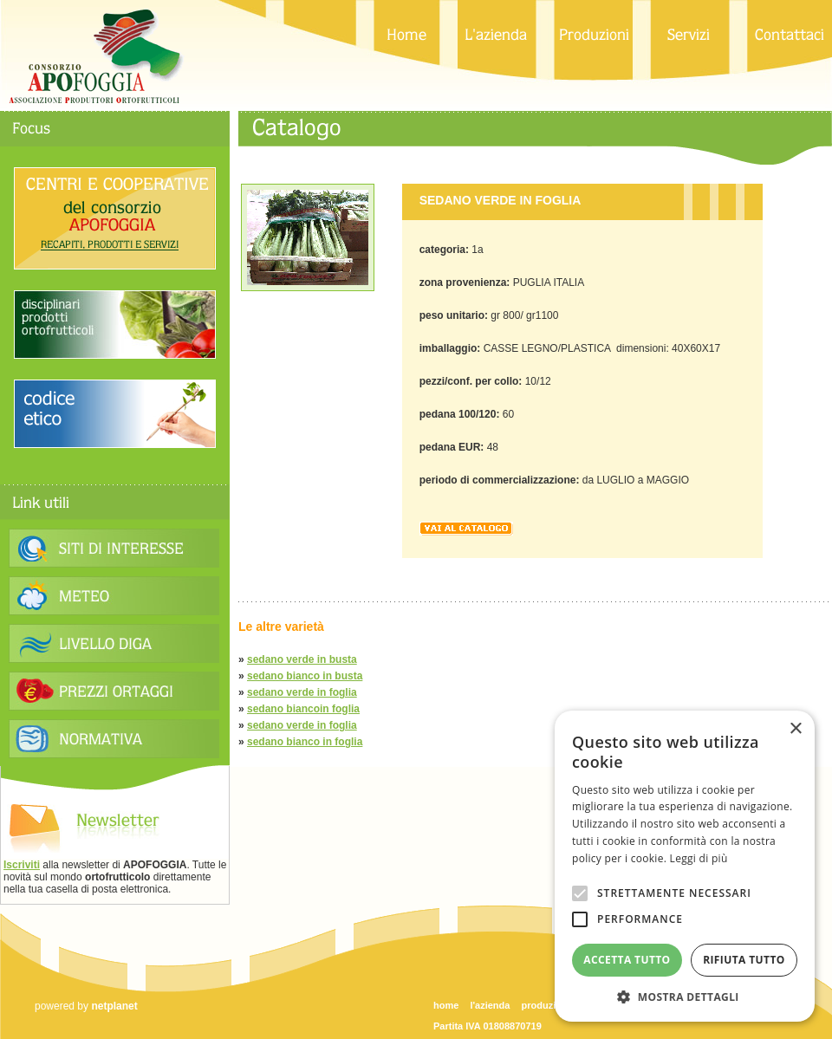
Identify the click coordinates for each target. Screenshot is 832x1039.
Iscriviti (21, 865)
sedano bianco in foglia (304, 742)
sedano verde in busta (302, 659)
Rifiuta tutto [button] (744, 959)
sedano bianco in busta (304, 676)
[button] (684, 996)
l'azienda (490, 1005)
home (445, 1005)
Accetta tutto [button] (626, 959)
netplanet (114, 1006)
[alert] (685, 866)
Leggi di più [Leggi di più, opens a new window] (699, 858)
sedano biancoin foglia (303, 709)
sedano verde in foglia (302, 692)
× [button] (795, 729)
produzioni (546, 1005)
